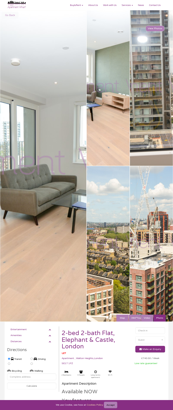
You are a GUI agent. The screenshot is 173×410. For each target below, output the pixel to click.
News (141, 5)
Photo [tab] (159, 317)
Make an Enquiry (150, 349)
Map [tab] (122, 317)
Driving (40, 359)
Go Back (10, 15)
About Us (93, 5)
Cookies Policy (95, 404)
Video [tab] (147, 317)
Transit (16, 359)
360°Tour (136, 317)
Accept (110, 405)
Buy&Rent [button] (76, 5)
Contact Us (155, 5)
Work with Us (110, 5)
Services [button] (127, 5)
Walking (36, 370)
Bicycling (14, 370)
